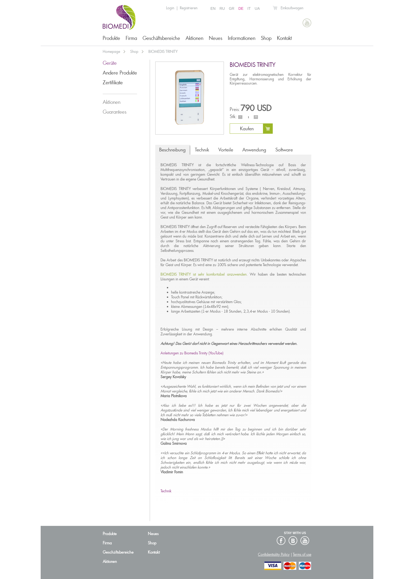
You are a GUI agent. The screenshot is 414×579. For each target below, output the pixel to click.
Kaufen (247, 129)
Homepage (111, 51)
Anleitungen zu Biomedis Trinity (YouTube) (192, 353)
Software (284, 150)
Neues (215, 38)
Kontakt (284, 38)
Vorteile (225, 150)
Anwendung (254, 150)
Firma (131, 38)
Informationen (241, 38)
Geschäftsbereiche (161, 38)
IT (249, 8)
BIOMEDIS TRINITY (163, 51)
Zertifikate (113, 82)
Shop (266, 38)
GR (231, 8)
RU (222, 8)
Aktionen (194, 38)
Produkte (111, 38)
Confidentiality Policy (274, 554)
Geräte (110, 63)
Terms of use (302, 554)
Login (170, 8)
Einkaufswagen (292, 8)
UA (257, 8)
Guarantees (114, 112)
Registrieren (188, 8)
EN (212, 8)
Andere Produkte (120, 73)
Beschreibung (172, 150)
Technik (202, 150)
